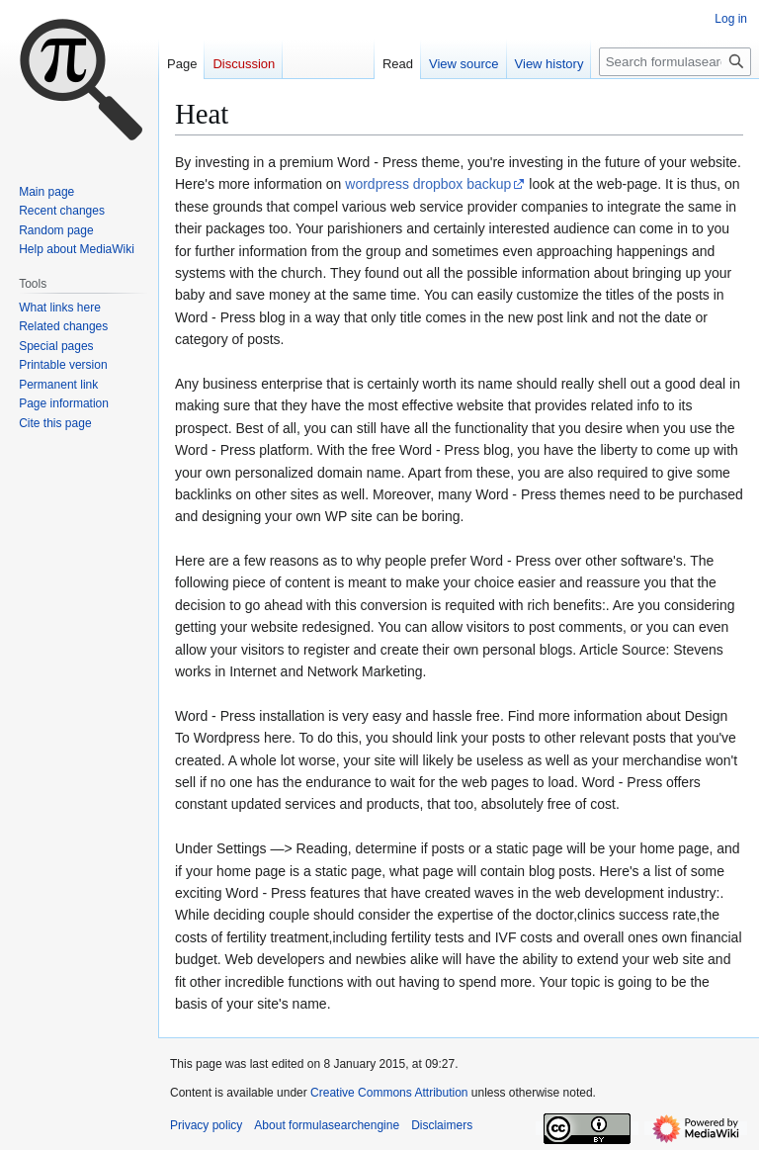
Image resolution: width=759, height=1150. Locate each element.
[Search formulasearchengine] (675, 61)
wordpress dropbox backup (428, 184)
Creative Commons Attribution (388, 1093)
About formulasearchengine (326, 1125)
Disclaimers (441, 1125)
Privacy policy (206, 1125)
